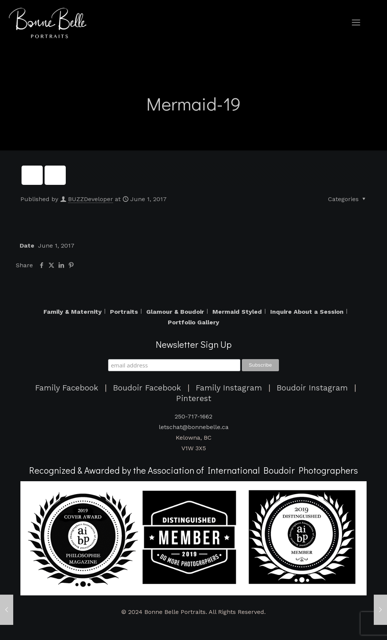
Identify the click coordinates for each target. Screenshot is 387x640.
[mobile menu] (356, 22)
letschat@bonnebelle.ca (194, 427)
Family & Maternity (72, 312)
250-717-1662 (193, 416)
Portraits (124, 312)
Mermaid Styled (237, 312)
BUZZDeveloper (90, 199)
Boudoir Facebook (147, 387)
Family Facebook (66, 387)
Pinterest (193, 398)
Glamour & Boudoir (175, 312)
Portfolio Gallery (193, 322)
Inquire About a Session (307, 312)
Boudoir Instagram (312, 387)
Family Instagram (229, 387)
